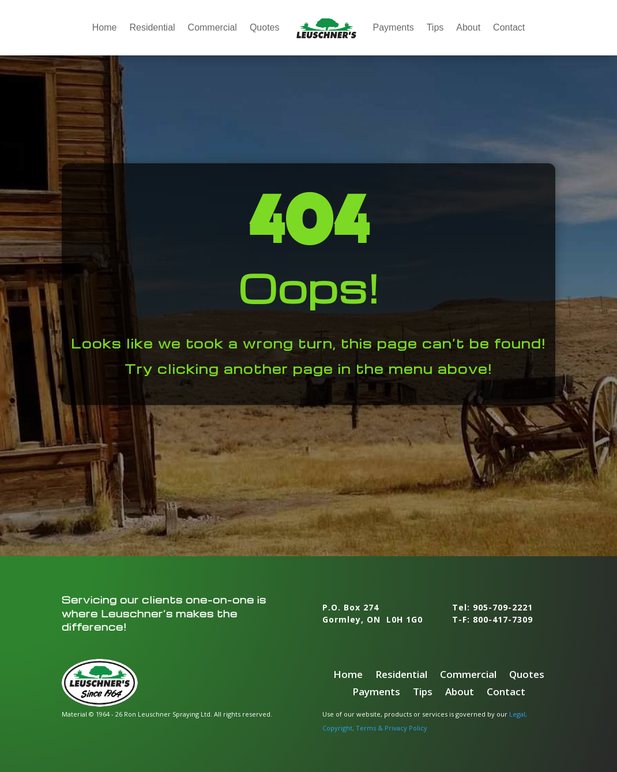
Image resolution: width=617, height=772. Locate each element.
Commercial (212, 27)
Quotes (265, 27)
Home (104, 27)
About (468, 27)
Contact (509, 27)
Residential (152, 27)
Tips (435, 27)
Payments (393, 27)
